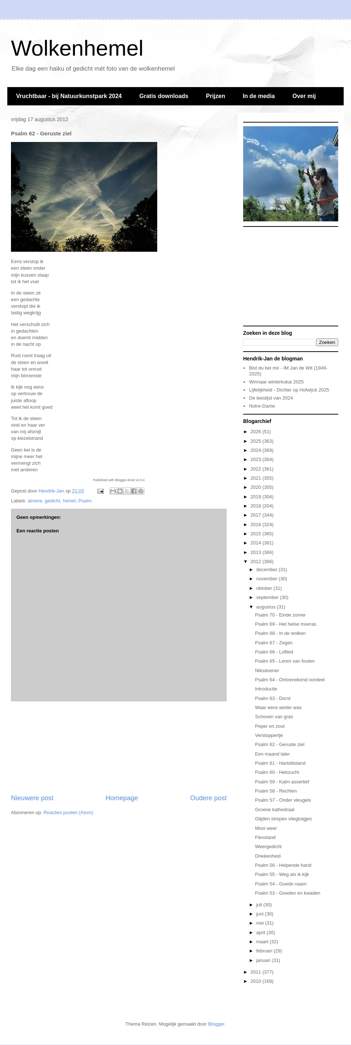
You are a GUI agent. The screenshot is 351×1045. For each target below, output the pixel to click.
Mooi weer (266, 828)
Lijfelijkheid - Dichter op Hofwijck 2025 (289, 390)
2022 (256, 469)
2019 (256, 496)
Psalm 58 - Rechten (276, 791)
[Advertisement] (118, 747)
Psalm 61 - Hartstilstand (280, 763)
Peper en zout (269, 726)
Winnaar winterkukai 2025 (276, 382)
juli (260, 904)
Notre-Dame (262, 406)
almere (35, 500)
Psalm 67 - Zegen (273, 642)
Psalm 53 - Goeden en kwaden (287, 893)
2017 (256, 515)
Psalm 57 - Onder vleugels (283, 800)
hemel (69, 500)
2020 (256, 487)
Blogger (216, 1024)
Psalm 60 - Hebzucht (277, 772)
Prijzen (215, 96)
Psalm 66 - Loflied (274, 652)
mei (260, 923)
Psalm (84, 500)
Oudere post (208, 798)
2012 (256, 561)
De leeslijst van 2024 (271, 398)
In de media (259, 96)
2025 (256, 441)
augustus (266, 607)
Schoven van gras (274, 716)
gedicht (52, 500)
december (267, 569)
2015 (256, 533)
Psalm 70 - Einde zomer (280, 615)
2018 (256, 506)
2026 (256, 431)
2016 (256, 524)
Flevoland (265, 837)
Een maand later (272, 754)
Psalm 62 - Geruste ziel (279, 744)
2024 (256, 450)
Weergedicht (268, 846)
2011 (256, 972)
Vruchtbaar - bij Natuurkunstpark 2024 (69, 96)
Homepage (122, 798)
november (267, 578)
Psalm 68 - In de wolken (280, 633)
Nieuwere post (32, 798)
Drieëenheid (267, 856)
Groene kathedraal (274, 809)
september (268, 597)
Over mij (304, 96)
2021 (256, 478)
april (261, 932)
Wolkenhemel (77, 48)
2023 (256, 459)
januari (264, 960)
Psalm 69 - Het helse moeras (285, 624)
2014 (256, 543)
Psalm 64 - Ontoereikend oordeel (290, 679)
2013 (256, 552)
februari (265, 951)
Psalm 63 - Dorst (272, 698)
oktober (264, 588)
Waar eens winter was (278, 707)
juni (260, 914)
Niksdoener (267, 670)
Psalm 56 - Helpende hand (283, 865)
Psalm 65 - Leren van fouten (284, 661)
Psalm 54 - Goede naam (280, 884)
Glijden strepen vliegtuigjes (283, 818)
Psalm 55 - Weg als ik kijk (282, 874)
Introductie (266, 689)
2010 (256, 981)
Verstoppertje (269, 735)
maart (263, 941)
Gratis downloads (163, 96)
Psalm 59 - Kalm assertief (282, 781)
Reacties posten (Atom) (68, 812)
